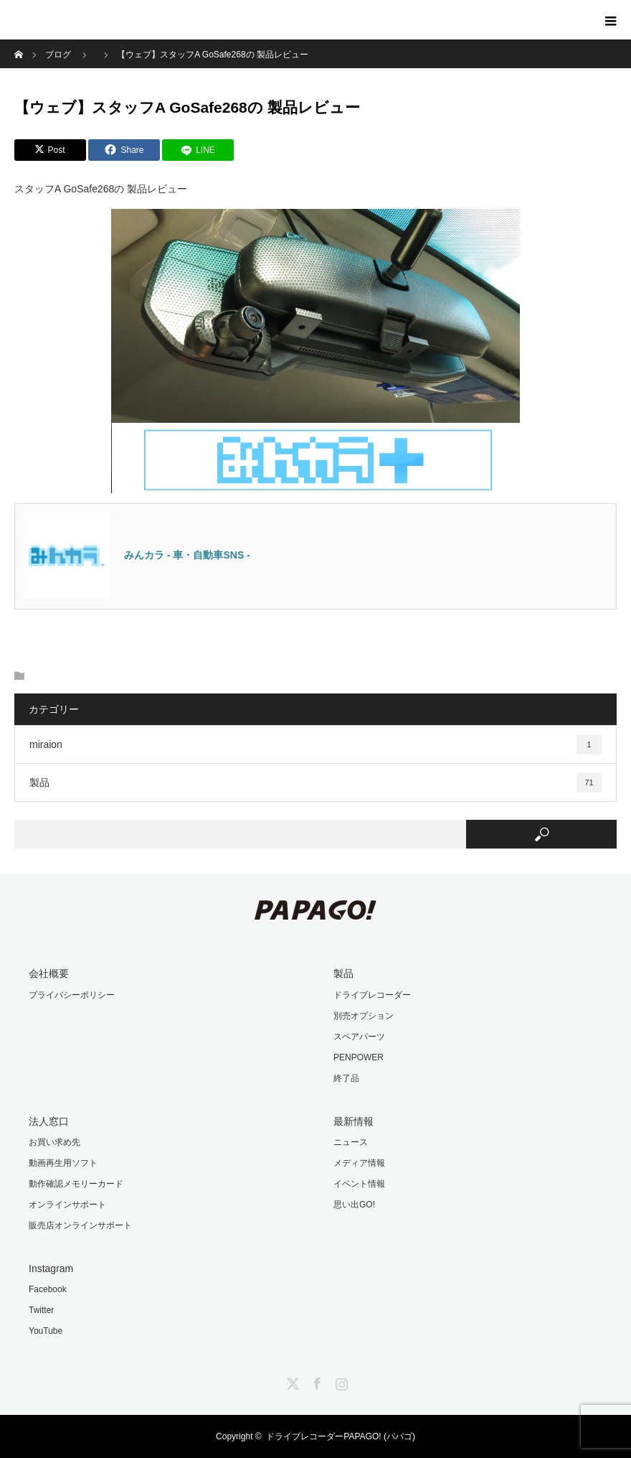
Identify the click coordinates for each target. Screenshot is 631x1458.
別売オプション (363, 1016)
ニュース (350, 1142)
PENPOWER (358, 1057)
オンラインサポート (67, 1205)
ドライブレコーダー (372, 995)
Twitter (41, 1310)
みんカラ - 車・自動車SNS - (187, 555)
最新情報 (353, 1121)
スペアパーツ (359, 1037)
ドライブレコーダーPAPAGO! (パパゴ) (340, 1436)
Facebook (48, 1289)
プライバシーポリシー (72, 995)
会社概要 (49, 973)
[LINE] (198, 150)
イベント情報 (359, 1184)
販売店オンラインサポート (80, 1225)
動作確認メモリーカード (76, 1184)
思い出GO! (354, 1205)
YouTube (45, 1331)
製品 (315, 782)
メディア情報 (359, 1163)
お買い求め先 (54, 1142)
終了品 (346, 1078)
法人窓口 (49, 1121)
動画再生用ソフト (63, 1163)
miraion (315, 744)
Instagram (51, 1268)
